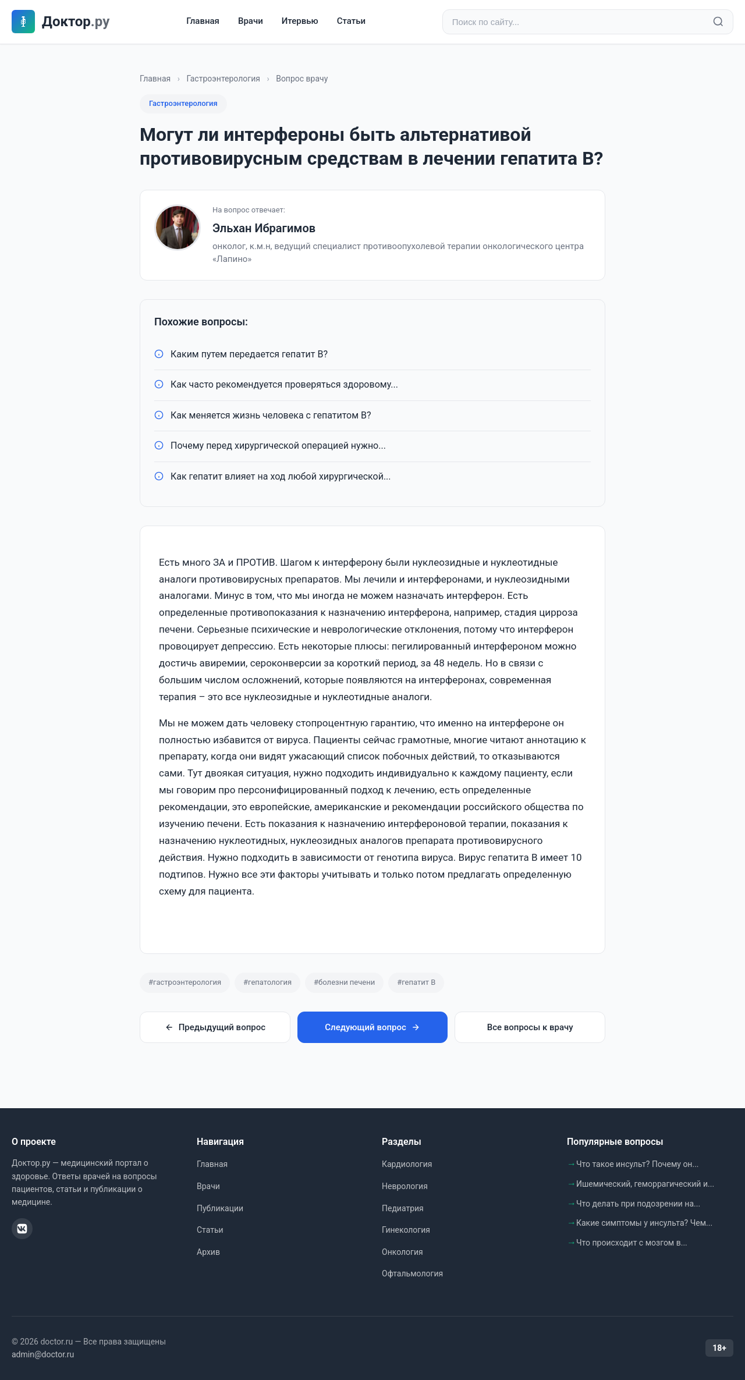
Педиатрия (403, 1208)
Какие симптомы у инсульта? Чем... (644, 1223)
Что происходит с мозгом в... (631, 1242)
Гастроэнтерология (223, 78)
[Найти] (718, 22)
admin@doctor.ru (43, 1355)
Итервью (300, 21)
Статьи (351, 21)
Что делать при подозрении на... (638, 1203)
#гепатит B (416, 982)
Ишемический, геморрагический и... (645, 1184)
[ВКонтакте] (22, 1228)
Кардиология (407, 1164)
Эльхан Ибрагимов (263, 228)
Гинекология (406, 1229)
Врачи (250, 21)
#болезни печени (344, 982)
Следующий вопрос (372, 1027)
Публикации (220, 1208)
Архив (208, 1252)
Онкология (402, 1252)
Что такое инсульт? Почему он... (637, 1164)
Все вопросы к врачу (530, 1027)
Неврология (405, 1186)
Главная (202, 21)
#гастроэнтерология (184, 982)
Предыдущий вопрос (215, 1027)
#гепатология (267, 982)
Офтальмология (412, 1274)
